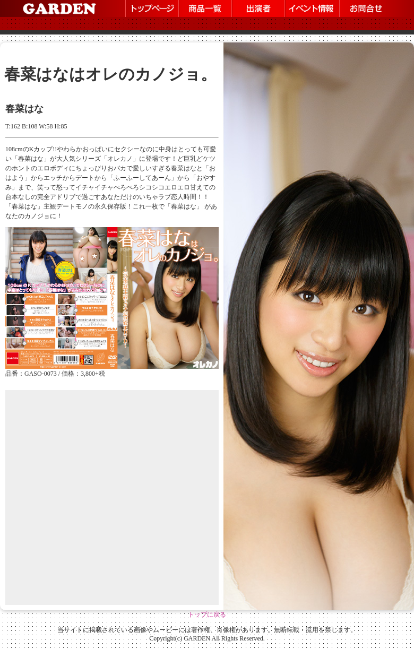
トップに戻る (207, 614)
